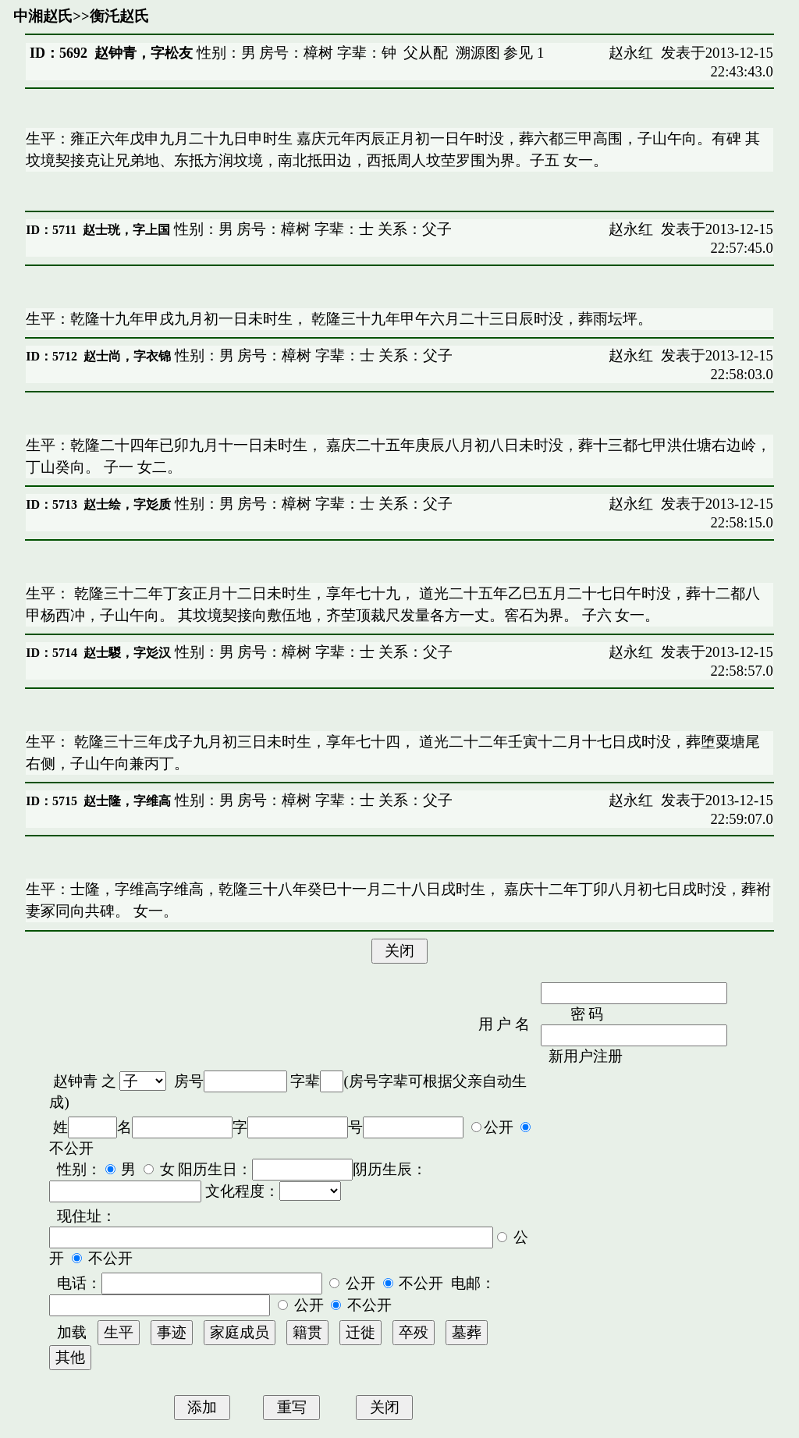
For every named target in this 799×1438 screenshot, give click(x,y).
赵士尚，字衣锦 (127, 356)
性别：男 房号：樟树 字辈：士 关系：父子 (311, 229)
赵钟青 (75, 1081)
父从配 (425, 52)
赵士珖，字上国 (126, 229)
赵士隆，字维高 (127, 801)
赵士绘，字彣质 (127, 504)
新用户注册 (586, 1056)
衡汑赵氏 (119, 16)
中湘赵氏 (43, 16)
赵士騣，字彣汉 (127, 652)
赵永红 (631, 52)
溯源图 (478, 52)
